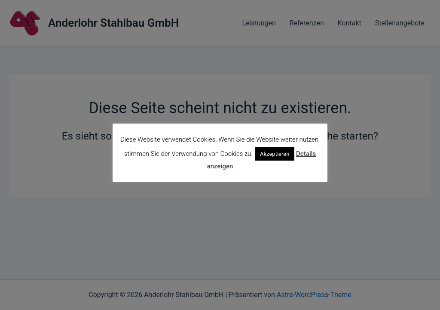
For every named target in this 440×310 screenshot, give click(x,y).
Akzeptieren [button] (274, 154)
